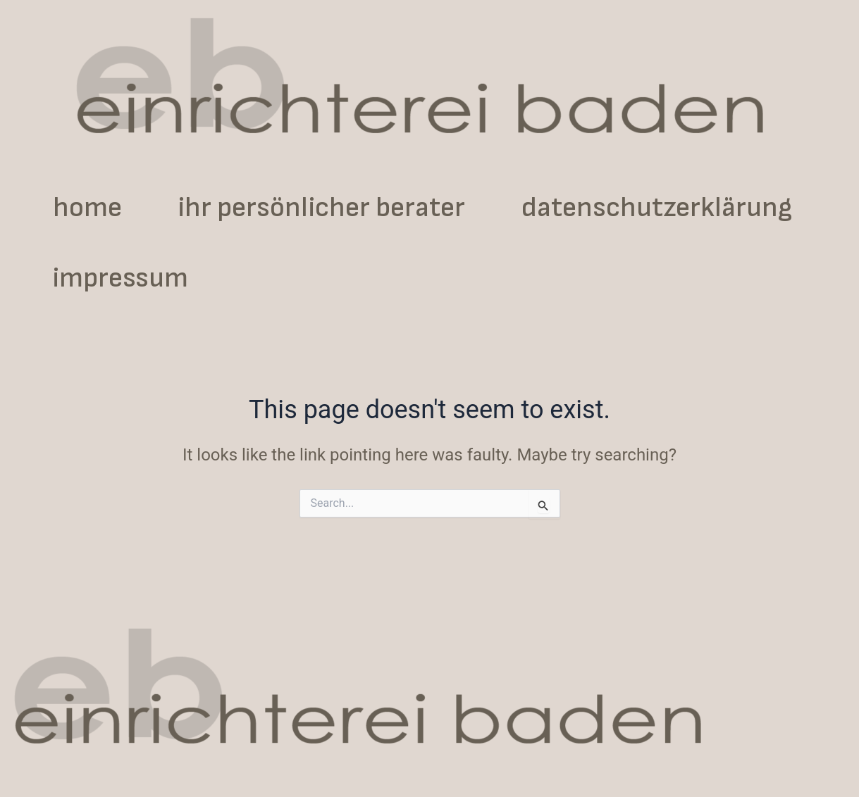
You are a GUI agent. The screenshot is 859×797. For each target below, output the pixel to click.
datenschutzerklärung (656, 208)
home (87, 208)
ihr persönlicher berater (321, 208)
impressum (120, 278)
